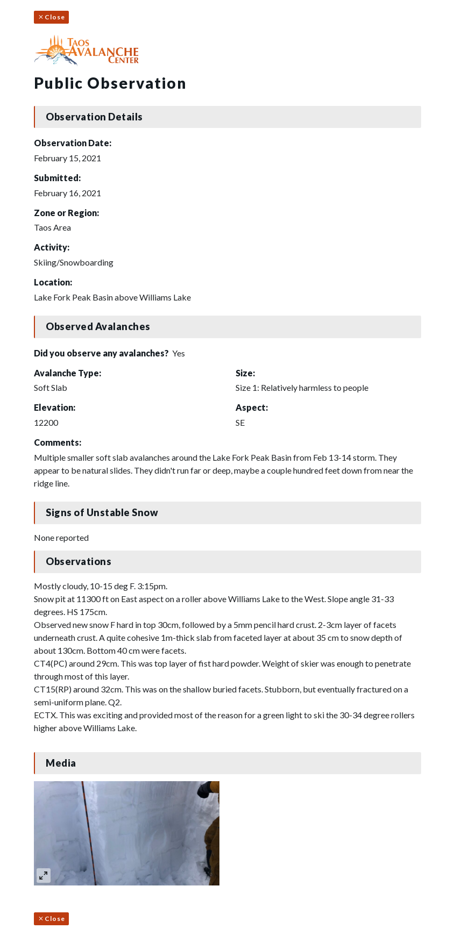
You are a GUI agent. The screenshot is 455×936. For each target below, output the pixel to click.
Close (51, 17)
